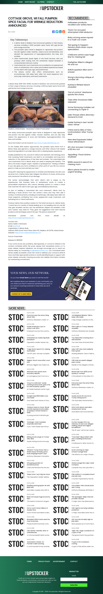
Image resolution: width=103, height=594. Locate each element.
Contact (74, 561)
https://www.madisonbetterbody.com (47, 143)
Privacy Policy (44, 561)
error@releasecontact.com (41, 250)
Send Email (17, 226)
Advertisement (59, 561)
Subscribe (73, 585)
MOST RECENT (30, 2)
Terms (29, 561)
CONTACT (50, 2)
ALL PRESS (40, 2)
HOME (20, 2)
